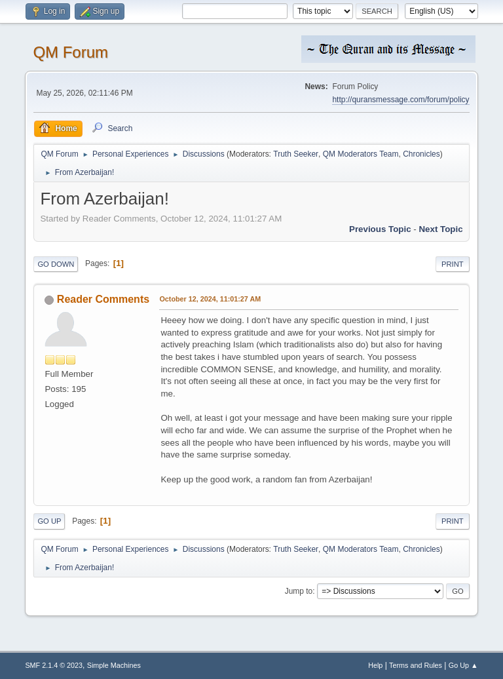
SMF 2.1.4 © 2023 (54, 665)
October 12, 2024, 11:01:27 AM (210, 299)
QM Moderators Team (361, 154)
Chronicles (421, 154)
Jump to (299, 591)
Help (375, 665)
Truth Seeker (295, 154)
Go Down (55, 264)
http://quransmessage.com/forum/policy (400, 99)
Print (452, 264)
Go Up (49, 521)
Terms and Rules (415, 665)
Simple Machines (114, 665)
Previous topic (380, 229)
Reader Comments (103, 299)
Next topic (440, 229)
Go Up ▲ (463, 665)
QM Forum (70, 52)
